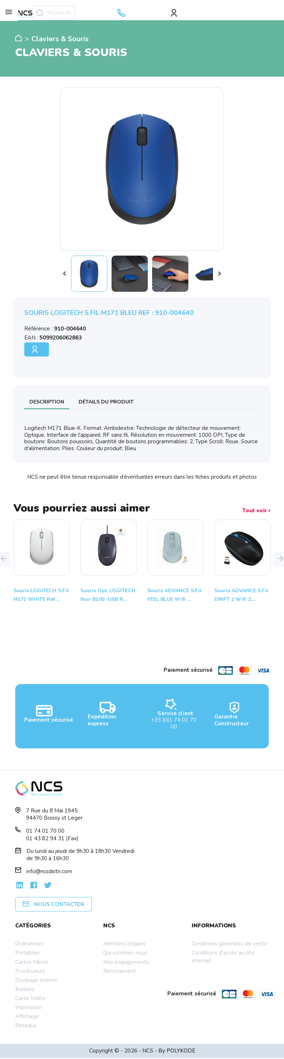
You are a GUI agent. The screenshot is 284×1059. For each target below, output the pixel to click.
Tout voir (256, 511)
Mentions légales (124, 943)
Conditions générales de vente (229, 943)
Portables (27, 952)
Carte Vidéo (30, 998)
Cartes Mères (32, 962)
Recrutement (119, 971)
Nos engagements (126, 962)
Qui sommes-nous (125, 952)
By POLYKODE (176, 1050)
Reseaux (26, 1025)
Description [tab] (46, 401)
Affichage (27, 1016)
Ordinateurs (29, 943)
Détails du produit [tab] (106, 401)
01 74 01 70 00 (45, 830)
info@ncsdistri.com (49, 871)
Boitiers (24, 989)
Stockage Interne (36, 980)
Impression (28, 1007)
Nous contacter (53, 904)
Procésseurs (30, 971)
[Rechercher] (53, 12)
